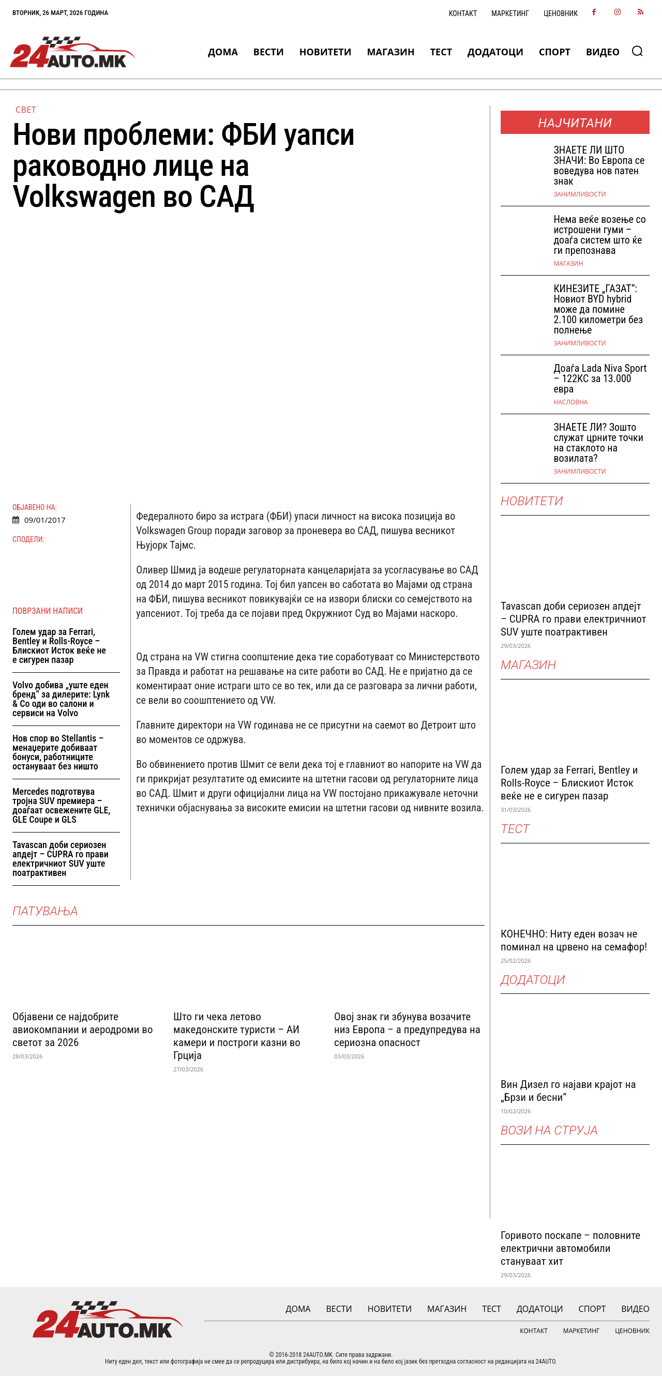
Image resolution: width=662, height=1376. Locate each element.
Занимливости (579, 194)
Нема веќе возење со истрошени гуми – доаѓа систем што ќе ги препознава (599, 234)
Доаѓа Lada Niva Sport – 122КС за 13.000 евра (599, 378)
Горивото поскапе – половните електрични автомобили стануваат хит (570, 1248)
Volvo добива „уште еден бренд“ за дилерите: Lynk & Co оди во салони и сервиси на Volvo (61, 698)
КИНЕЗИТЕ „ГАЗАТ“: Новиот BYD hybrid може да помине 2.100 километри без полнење (598, 309)
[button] (637, 50)
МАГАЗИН (568, 264)
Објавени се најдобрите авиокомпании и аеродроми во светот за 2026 (82, 1029)
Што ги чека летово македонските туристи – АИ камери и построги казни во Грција (236, 1036)
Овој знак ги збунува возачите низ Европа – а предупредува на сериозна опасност (407, 1029)
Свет (26, 109)
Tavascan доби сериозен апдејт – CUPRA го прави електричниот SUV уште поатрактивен (60, 858)
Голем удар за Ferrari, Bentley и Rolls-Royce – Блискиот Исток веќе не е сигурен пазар (59, 645)
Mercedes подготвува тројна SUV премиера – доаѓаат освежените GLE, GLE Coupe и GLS (61, 805)
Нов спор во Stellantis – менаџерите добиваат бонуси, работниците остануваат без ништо (58, 752)
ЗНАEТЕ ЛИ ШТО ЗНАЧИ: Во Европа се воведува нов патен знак (598, 165)
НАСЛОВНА (570, 402)
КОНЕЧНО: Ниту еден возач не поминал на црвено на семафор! (574, 940)
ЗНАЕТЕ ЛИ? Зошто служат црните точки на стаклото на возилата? (598, 442)
